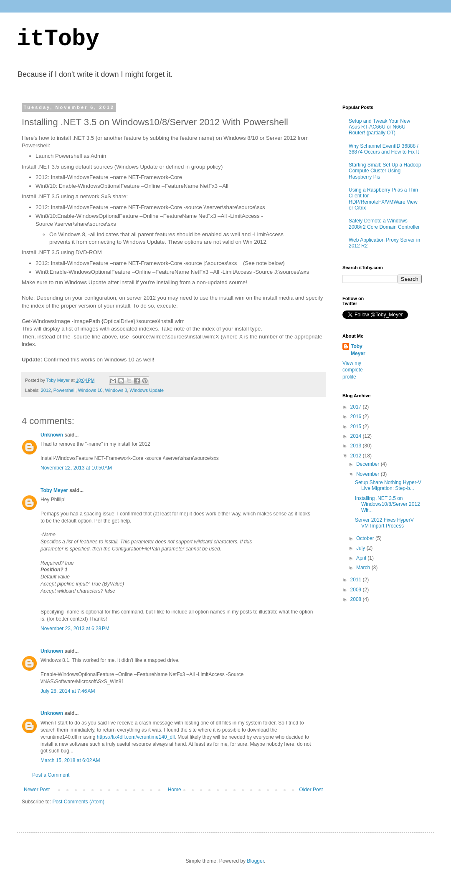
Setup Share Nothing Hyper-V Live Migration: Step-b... (388, 485)
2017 (356, 407)
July (361, 548)
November (368, 474)
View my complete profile (352, 370)
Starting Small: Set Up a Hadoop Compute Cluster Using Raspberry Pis (385, 171)
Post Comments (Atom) (78, 802)
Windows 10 (90, 390)
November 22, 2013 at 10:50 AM (76, 468)
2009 (356, 590)
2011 (356, 580)
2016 (356, 416)
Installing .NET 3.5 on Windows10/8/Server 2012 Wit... (387, 504)
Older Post (311, 790)
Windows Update (146, 390)
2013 (356, 446)
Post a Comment (50, 775)
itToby (58, 39)
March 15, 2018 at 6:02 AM (70, 760)
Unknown (52, 435)
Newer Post (37, 790)
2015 (356, 426)
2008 (356, 599)
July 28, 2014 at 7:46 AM (68, 691)
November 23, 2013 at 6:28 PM (75, 628)
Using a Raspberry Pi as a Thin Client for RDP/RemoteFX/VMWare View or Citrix (383, 199)
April (361, 558)
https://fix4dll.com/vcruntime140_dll (136, 737)
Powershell (64, 390)
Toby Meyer (54, 490)
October (365, 538)
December (368, 464)
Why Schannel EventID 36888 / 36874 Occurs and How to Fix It (384, 149)
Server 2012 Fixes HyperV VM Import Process (384, 523)
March (364, 568)
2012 (46, 390)
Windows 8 (116, 390)
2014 (356, 436)
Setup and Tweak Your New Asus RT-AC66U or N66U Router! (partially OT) (379, 127)
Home (174, 790)
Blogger (255, 861)
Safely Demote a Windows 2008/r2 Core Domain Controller (384, 224)
